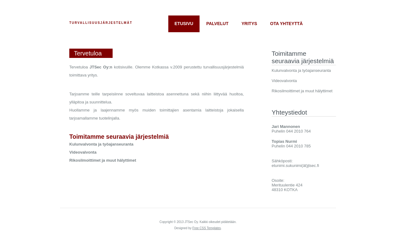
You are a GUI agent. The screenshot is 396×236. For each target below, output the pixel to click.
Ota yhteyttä (286, 23)
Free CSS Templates (206, 228)
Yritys (249, 23)
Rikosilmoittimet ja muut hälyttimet (302, 91)
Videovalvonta (284, 80)
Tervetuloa (88, 53)
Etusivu (183, 23)
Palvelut (217, 23)
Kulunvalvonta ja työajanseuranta (301, 70)
